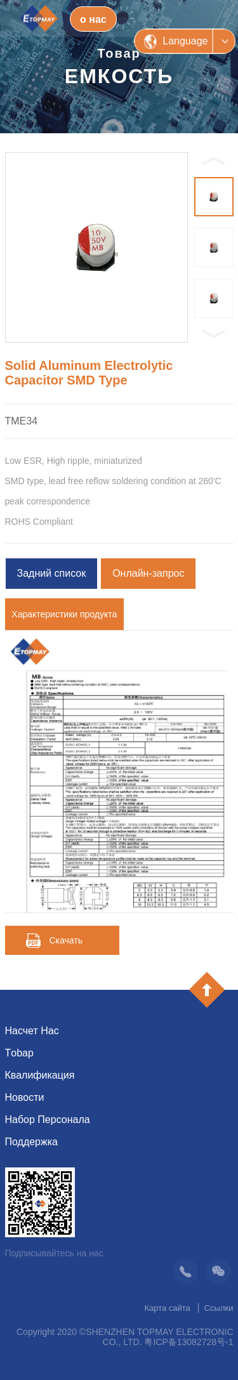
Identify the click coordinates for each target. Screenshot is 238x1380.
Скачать (66, 940)
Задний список (51, 573)
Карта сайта (167, 1308)
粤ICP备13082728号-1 (188, 1342)
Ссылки (219, 1308)
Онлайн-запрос (148, 573)
